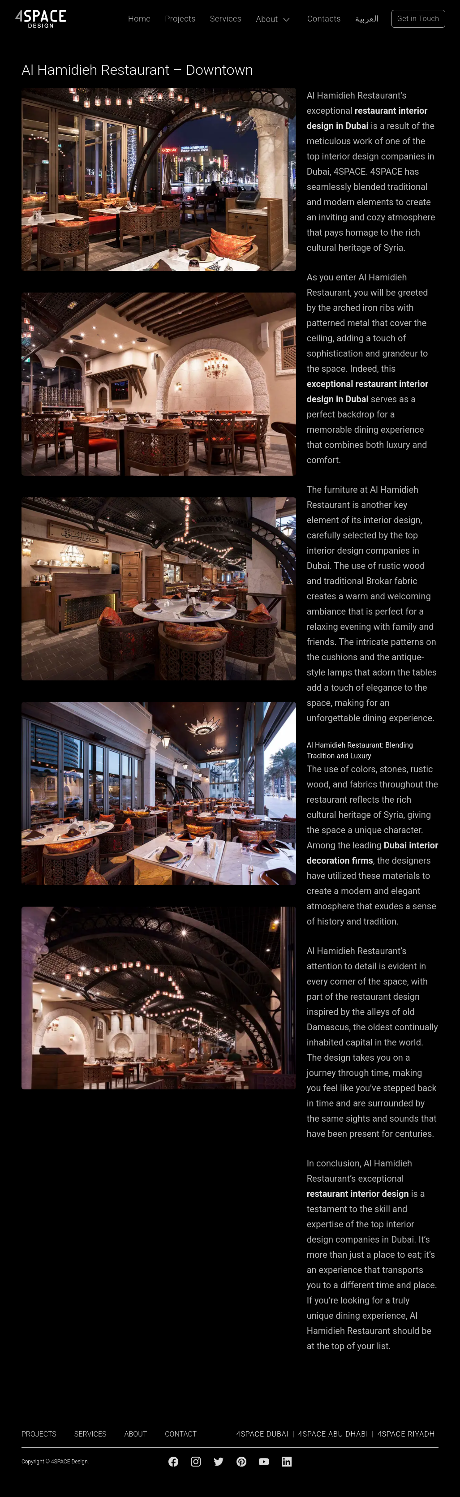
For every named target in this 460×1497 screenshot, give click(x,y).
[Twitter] (219, 1462)
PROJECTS (38, 1434)
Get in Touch (418, 18)
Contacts (324, 18)
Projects (180, 18)
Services (226, 18)
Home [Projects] (139, 18)
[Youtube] (264, 1462)
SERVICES (90, 1434)
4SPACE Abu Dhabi (333, 1434)
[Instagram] (196, 1462)
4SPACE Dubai (262, 1434)
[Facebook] (173, 1462)
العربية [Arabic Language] (367, 18)
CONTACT (181, 1434)
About (267, 19)
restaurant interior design (358, 1193)
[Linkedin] (287, 1462)
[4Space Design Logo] (41, 19)
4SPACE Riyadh (406, 1434)
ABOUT (136, 1434)
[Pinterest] (241, 1462)
